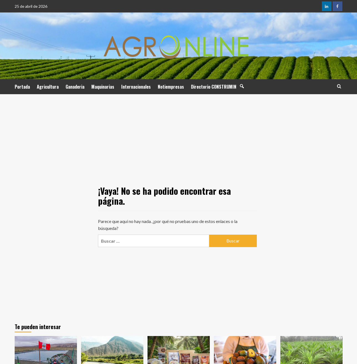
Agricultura (48, 86)
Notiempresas (171, 86)
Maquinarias (102, 86)
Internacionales (136, 86)
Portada (22, 86)
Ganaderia (75, 86)
